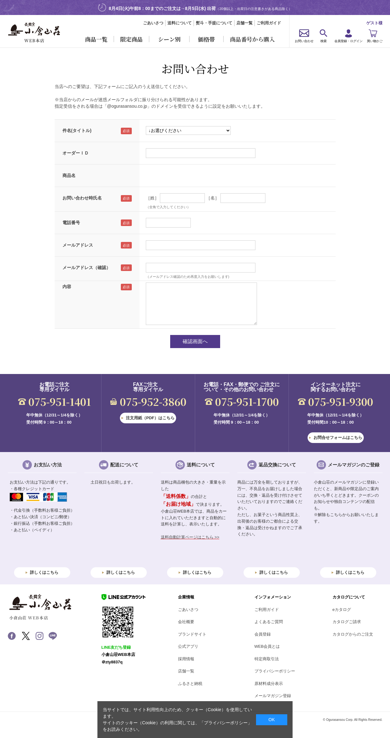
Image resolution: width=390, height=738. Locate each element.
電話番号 (71, 222)
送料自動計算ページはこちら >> (190, 537)
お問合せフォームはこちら (337, 437)
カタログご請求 (347, 621)
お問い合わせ (304, 41)
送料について (179, 23)
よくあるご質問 (268, 621)
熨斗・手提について (214, 23)
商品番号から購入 (252, 39)
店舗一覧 (244, 23)
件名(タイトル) (76, 130)
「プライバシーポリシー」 (226, 722)
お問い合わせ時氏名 (82, 197)
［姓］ (152, 197)
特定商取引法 (266, 659)
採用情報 (186, 659)
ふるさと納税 (190, 683)
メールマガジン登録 (272, 695)
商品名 (69, 175)
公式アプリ (188, 646)
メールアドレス (77, 245)
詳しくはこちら (44, 572)
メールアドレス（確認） (86, 267)
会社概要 (186, 621)
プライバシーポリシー (274, 671)
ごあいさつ (153, 23)
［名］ (212, 197)
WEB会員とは (267, 646)
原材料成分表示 (268, 683)
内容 (66, 286)
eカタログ (342, 609)
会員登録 (262, 634)
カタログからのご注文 (353, 634)
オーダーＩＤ (75, 152)
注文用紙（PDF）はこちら (150, 418)
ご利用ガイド (269, 23)
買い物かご (375, 41)
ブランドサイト (192, 634)
